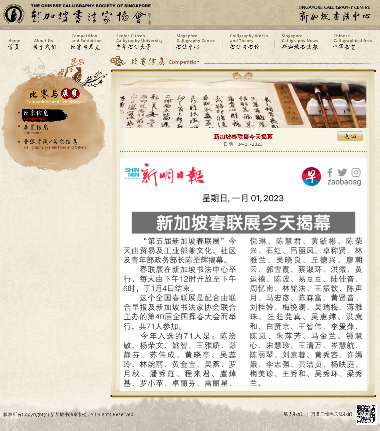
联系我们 (293, 414)
